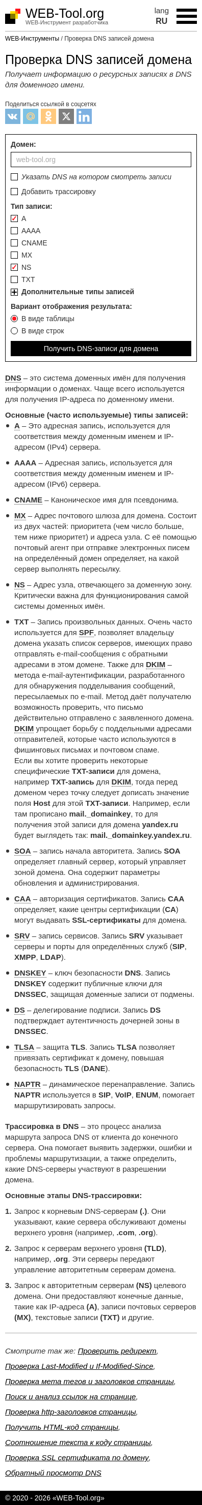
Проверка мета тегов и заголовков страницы (89, 1381)
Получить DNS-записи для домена (101, 348)
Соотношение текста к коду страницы (78, 1442)
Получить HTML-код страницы (61, 1427)
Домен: (101, 153)
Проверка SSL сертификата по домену (77, 1457)
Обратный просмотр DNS (53, 1472)
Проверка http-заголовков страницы (70, 1411)
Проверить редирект (117, 1350)
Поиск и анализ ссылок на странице (70, 1396)
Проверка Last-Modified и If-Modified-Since (79, 1366)
